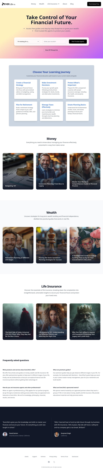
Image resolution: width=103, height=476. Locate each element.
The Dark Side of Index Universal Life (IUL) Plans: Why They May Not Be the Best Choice (18, 334)
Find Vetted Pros (94, 4)
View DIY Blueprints (51, 50)
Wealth (41, 4)
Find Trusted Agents (78, 41)
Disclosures (75, 456)
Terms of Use (64, 456)
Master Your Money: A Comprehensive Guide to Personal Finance (84, 184)
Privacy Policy (53, 456)
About (65, 4)
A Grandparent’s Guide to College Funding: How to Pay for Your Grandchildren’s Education (84, 258)
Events (26, 456)
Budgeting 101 (10, 186)
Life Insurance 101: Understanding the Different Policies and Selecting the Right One (51, 334)
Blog (72, 4)
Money (33, 4)
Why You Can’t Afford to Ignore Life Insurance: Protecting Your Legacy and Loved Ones (83, 334)
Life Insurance (53, 4)
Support (34, 456)
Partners (43, 456)
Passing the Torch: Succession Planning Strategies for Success (50, 259)
